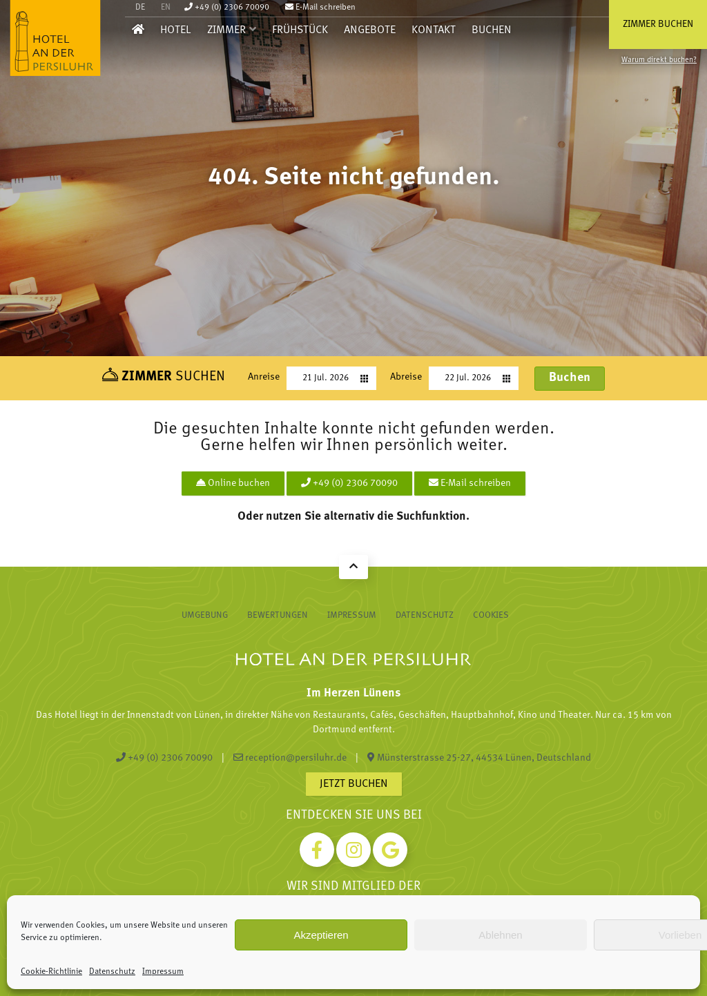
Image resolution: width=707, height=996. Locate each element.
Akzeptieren (320, 935)
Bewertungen (277, 615)
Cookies (491, 615)
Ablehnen (500, 935)
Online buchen (233, 483)
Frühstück (300, 30)
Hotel (175, 30)
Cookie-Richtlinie (51, 972)
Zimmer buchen (658, 24)
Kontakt (433, 30)
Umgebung (205, 615)
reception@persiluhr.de (290, 757)
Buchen (492, 30)
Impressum (163, 972)
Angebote (370, 30)
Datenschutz (112, 972)
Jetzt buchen (354, 784)
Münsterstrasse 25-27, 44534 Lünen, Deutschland (479, 757)
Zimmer (226, 30)
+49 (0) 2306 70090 (226, 7)
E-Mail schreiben (320, 7)
